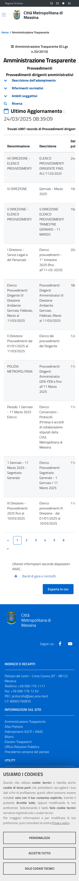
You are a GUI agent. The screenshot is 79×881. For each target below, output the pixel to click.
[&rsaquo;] (8, 549)
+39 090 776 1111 (31, 685)
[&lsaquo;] (8, 540)
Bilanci (9, 736)
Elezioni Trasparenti (18, 741)
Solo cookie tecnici (39, 868)
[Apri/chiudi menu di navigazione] (3, 14)
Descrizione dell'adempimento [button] (34, 80)
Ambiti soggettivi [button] (24, 95)
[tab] (39, 80)
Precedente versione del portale (27, 751)
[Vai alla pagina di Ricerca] (71, 15)
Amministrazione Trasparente (25, 721)
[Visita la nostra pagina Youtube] (70, 644)
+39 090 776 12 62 (25, 691)
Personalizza (39, 837)
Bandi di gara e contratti (39, 576)
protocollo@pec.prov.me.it (30, 696)
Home (5, 32)
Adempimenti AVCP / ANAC (24, 731)
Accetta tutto (40, 853)
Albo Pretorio (14, 726)
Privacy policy (60, 822)
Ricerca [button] (17, 103)
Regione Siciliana (14, 3)
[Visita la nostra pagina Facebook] (60, 644)
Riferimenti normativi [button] (27, 88)
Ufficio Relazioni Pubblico (22, 746)
